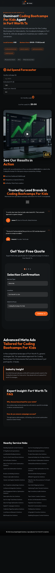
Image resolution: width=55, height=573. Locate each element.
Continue (41, 313)
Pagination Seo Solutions (35, 502)
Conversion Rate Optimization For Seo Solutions (38, 469)
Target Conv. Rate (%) (9, 88)
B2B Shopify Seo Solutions (10, 515)
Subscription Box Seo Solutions (11, 496)
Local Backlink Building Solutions (11, 454)
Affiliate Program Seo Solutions (36, 477)
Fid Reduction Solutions (34, 509)
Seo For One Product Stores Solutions (13, 457)
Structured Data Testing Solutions (37, 473)
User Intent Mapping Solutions (36, 485)
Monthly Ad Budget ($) (9, 75)
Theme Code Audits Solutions (11, 477)
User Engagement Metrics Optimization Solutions (13, 492)
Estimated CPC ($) (8, 82)
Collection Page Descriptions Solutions (13, 509)
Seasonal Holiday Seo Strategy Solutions (39, 457)
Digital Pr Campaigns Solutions (11, 506)
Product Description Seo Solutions (37, 454)
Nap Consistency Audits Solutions (37, 491)
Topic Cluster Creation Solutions (36, 496)
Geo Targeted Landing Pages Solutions (13, 485)
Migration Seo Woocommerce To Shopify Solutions (39, 481)
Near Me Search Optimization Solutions (38, 460)
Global (29, 3)
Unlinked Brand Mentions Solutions (37, 463)
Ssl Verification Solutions (10, 460)
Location (10, 290)
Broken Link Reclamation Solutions (37, 499)
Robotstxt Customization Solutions (37, 506)
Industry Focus (11, 302)
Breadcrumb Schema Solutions (36, 451)
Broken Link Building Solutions (11, 473)
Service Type (11, 279)
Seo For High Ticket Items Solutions (12, 499)
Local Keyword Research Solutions (12, 512)
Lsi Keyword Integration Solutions (12, 488)
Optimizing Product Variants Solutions (38, 488)
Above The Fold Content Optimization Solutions (13, 464)
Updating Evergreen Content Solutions (38, 515)
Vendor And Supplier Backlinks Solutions (14, 480)
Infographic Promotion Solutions (37, 512)
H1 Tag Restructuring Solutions (11, 451)
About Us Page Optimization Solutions (13, 502)
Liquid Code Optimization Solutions (12, 468)
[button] (27, 134)
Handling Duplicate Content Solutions (13, 448)
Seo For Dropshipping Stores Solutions (38, 448)
